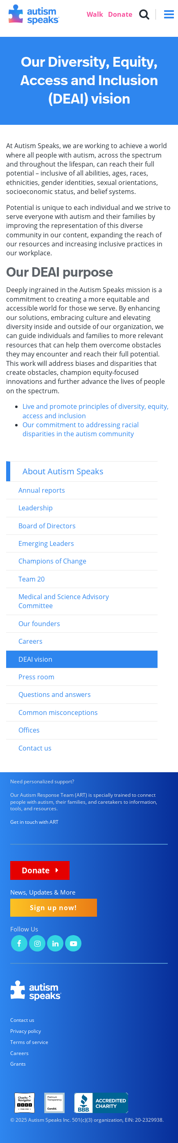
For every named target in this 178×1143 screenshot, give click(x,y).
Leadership (35, 507)
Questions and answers (54, 694)
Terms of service (29, 1042)
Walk (95, 14)
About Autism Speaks (63, 471)
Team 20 (31, 579)
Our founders (39, 623)
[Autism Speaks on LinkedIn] (55, 944)
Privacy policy (25, 1031)
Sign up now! (53, 907)
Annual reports (41, 490)
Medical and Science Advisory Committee (63, 601)
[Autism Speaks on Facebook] (19, 944)
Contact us (35, 748)
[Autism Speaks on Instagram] (37, 944)
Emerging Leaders (46, 543)
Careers (30, 641)
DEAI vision (35, 659)
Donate (120, 14)
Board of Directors (47, 525)
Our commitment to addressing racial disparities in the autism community (81, 429)
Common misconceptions (58, 712)
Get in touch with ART (34, 821)
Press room (36, 676)
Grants (18, 1063)
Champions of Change (52, 561)
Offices (29, 730)
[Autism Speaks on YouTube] (73, 944)
